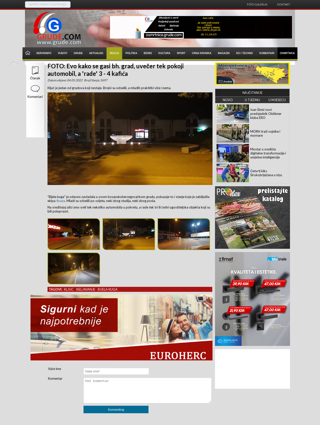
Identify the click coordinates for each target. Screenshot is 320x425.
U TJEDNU (252, 100)
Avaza (60, 201)
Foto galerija (257, 4)
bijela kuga (108, 289)
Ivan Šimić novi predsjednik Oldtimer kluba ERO (266, 114)
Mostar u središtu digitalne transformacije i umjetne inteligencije (268, 153)
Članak (35, 78)
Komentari (35, 97)
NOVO (228, 100)
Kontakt (283, 4)
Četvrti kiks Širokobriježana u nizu (266, 173)
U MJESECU (277, 100)
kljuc (69, 289)
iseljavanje (85, 289)
